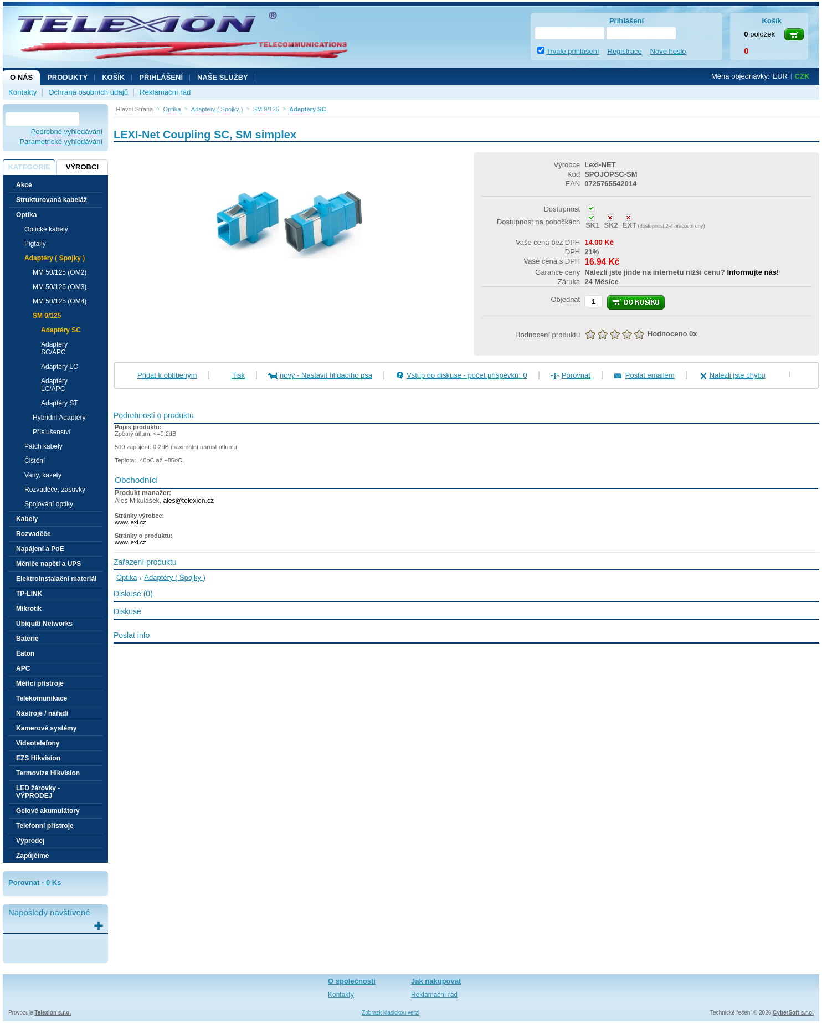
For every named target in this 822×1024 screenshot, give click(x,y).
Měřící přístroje (40, 683)
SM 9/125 (47, 316)
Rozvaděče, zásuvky (54, 489)
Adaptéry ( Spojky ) (54, 258)
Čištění (34, 461)
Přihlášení (161, 77)
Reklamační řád (165, 92)
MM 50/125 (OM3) (59, 287)
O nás (21, 77)
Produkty (67, 77)
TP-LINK (29, 594)
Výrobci (82, 167)
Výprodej (30, 841)
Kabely (27, 519)
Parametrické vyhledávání (60, 141)
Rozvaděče (33, 534)
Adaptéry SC (61, 330)
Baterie (27, 638)
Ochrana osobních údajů (88, 92)
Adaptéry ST (59, 403)
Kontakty (22, 92)
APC (23, 668)
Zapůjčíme (32, 856)
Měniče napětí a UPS (48, 564)
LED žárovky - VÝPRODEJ (38, 792)
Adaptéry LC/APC (54, 385)
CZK (802, 76)
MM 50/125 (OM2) (59, 272)
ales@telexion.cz (188, 501)
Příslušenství (52, 432)
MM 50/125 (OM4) (59, 301)
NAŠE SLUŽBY (222, 77)
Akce (24, 185)
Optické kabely (46, 229)
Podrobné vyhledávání (66, 131)
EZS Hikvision (38, 758)
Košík (113, 77)
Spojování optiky (48, 504)
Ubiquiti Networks (44, 623)
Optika (126, 577)
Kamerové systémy (46, 728)
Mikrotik (29, 609)
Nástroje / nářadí (42, 713)
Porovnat (576, 375)
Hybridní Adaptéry (59, 417)
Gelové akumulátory (48, 811)
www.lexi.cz (130, 522)
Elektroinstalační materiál (56, 579)
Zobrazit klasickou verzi (390, 1013)
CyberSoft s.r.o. (793, 1013)
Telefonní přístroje (45, 826)
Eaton (25, 653)
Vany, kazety (42, 475)
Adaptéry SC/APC (54, 348)
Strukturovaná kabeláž (51, 200)
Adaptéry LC (59, 367)
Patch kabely (43, 446)
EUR (780, 76)
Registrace (625, 51)
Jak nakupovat (436, 981)
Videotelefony (37, 743)
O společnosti (352, 981)
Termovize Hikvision (48, 773)
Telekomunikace (41, 698)
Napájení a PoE (40, 549)
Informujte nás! (753, 272)
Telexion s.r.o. (52, 1013)
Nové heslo (668, 51)
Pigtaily (35, 244)
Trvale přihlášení (572, 51)
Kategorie (29, 167)
